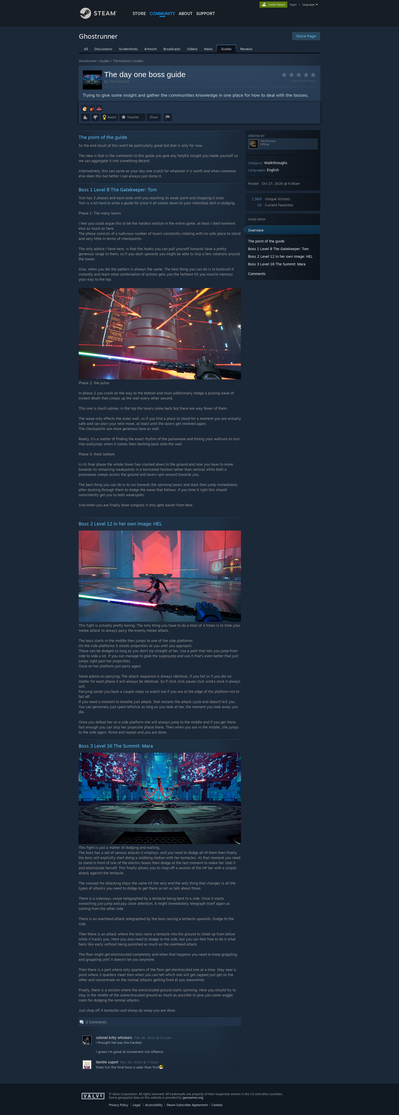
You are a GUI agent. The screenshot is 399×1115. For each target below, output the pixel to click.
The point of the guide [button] (266, 241)
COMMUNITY (162, 13)
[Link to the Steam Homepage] (102, 17)
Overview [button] (256, 230)
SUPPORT (205, 13)
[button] (85, 108)
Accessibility (154, 1105)
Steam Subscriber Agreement (187, 1105)
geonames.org (193, 1097)
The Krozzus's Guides (128, 61)
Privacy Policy (118, 1105)
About (186, 13)
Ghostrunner (87, 61)
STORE (139, 13)
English (273, 170)
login (293, 4)
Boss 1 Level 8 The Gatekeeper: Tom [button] (278, 249)
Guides (105, 61)
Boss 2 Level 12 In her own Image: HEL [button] (280, 256)
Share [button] (154, 117)
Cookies (217, 1105)
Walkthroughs (275, 163)
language (309, 4)
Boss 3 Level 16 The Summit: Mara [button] (277, 264)
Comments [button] (257, 273)
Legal (136, 1105)
